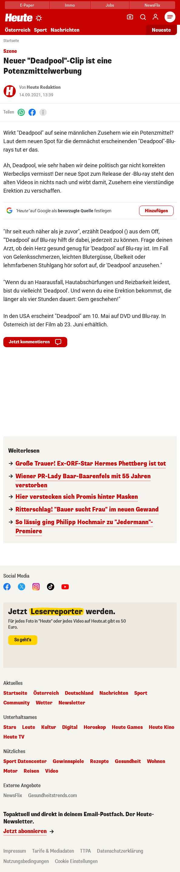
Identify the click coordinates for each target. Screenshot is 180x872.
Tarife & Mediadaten (53, 851)
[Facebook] (32, 112)
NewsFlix (152, 5)
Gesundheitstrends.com (52, 796)
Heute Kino (161, 727)
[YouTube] (65, 586)
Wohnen (156, 761)
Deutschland (79, 693)
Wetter (44, 703)
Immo (70, 5)
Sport (40, 30)
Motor (10, 771)
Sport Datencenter (25, 761)
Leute (28, 727)
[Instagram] (36, 586)
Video (51, 771)
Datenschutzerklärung (120, 851)
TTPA (85, 851)
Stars (9, 727)
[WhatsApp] (21, 112)
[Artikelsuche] (142, 17)
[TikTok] (50, 586)
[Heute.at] (19, 17)
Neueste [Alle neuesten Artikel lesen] (161, 30)
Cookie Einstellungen (76, 861)
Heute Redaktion (44, 87)
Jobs (110, 5)
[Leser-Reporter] (130, 17)
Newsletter (71, 703)
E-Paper (27, 5)
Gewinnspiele (68, 761)
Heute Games (127, 727)
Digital (70, 727)
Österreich (17, 30)
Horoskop (95, 727)
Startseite (11, 41)
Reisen (31, 771)
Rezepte (99, 761)
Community (16, 703)
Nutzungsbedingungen (26, 861)
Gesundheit (128, 761)
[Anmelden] (155, 17)
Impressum (14, 851)
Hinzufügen (156, 211)
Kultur (48, 727)
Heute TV (14, 737)
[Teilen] (43, 112)
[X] (21, 586)
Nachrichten (65, 30)
